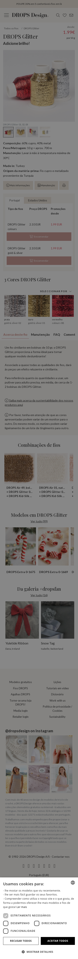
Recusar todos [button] (21, 941)
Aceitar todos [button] (57, 941)
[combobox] (73, 883)
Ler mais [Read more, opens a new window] (22, 907)
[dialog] (39, 918)
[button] (39, 951)
